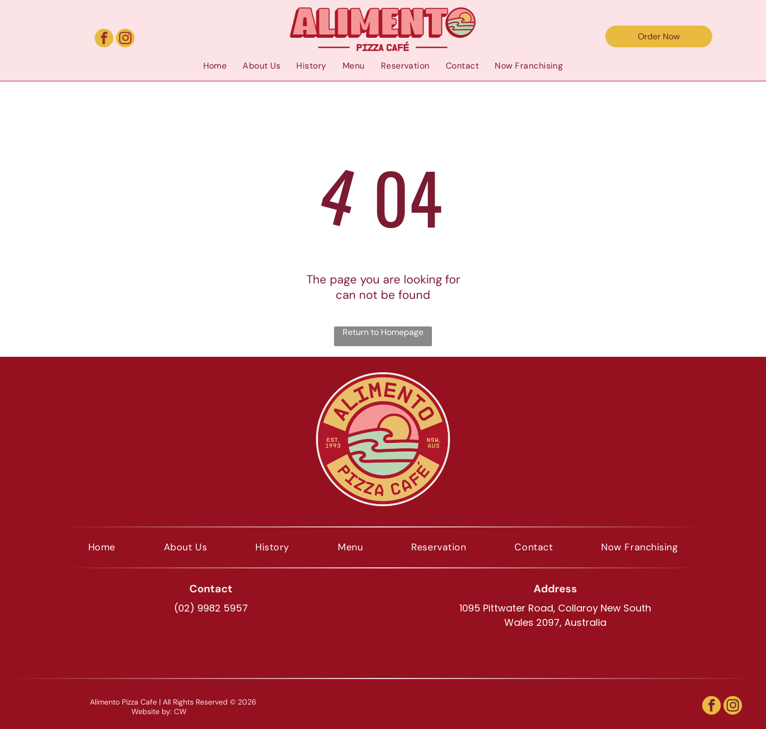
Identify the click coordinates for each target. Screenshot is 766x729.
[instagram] (125, 39)
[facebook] (104, 39)
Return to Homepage (383, 332)
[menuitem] (215, 65)
